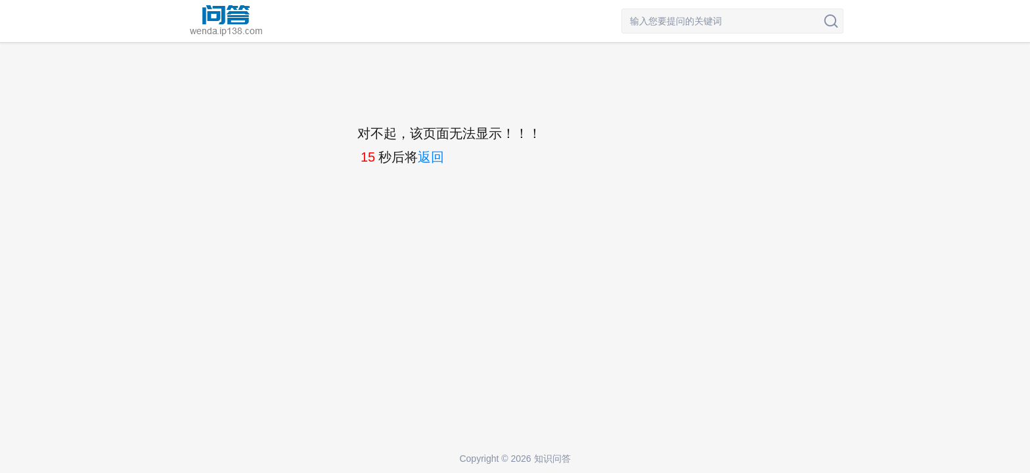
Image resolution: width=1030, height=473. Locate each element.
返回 (431, 157)
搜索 (831, 21)
